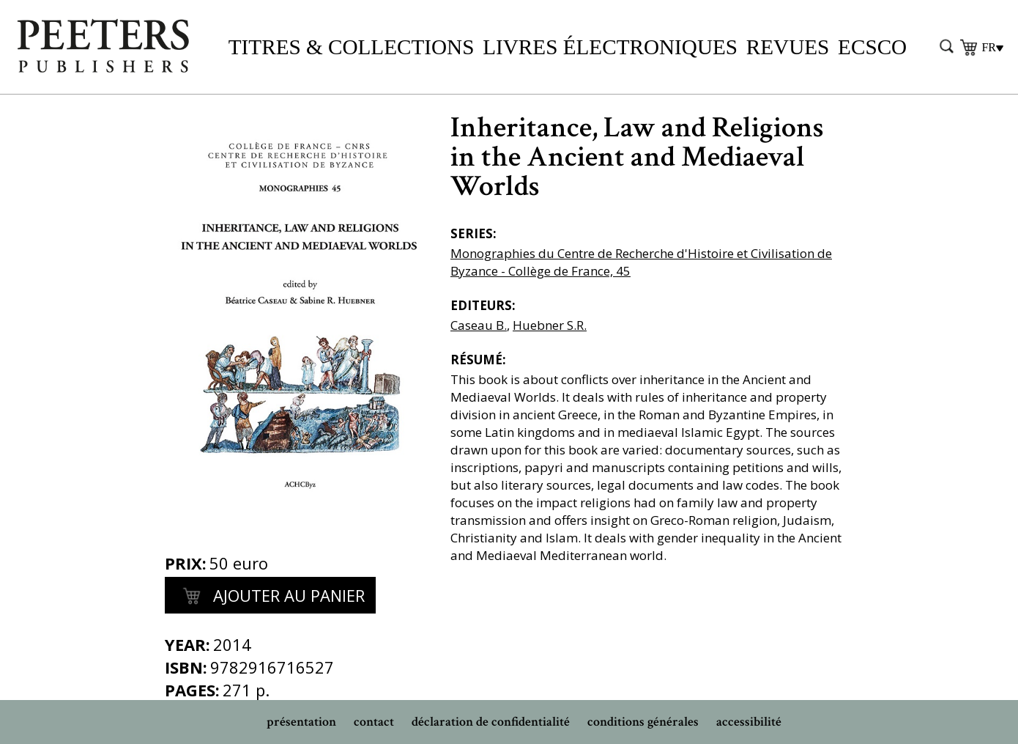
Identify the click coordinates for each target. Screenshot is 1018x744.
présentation (301, 721)
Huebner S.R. (550, 325)
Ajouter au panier (270, 597)
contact (374, 721)
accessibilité (748, 721)
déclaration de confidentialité (491, 721)
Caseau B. (478, 325)
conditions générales (643, 721)
